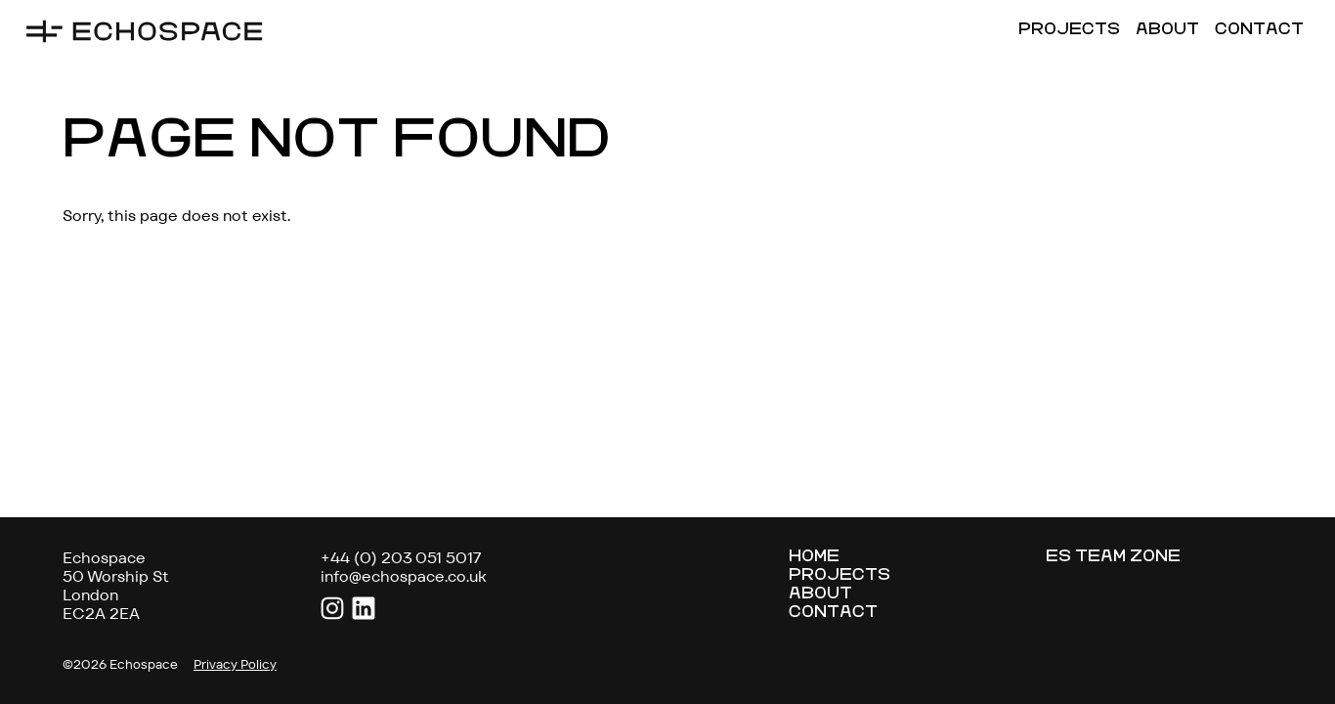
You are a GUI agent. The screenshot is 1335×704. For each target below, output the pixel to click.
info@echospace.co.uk (404, 576)
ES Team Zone (1113, 557)
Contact (1259, 30)
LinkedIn (363, 608)
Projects (1069, 30)
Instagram (332, 608)
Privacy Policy (235, 665)
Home (814, 557)
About (1167, 30)
